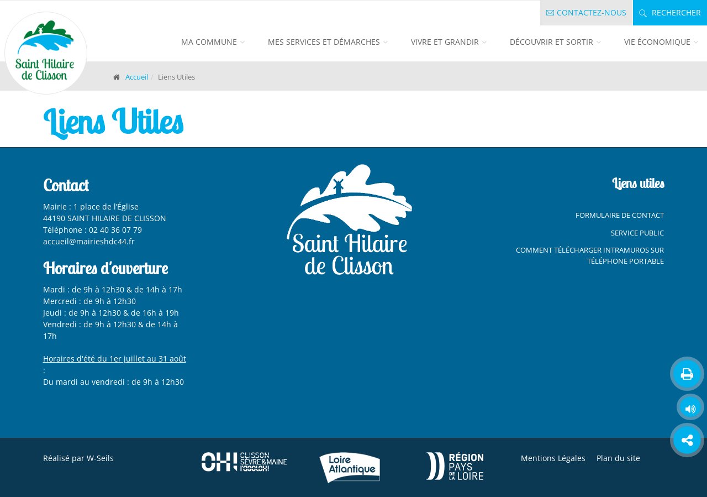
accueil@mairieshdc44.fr (90, 241)
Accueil (136, 77)
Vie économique (657, 41)
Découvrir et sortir (551, 41)
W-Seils (100, 458)
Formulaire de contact (620, 215)
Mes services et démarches (324, 41)
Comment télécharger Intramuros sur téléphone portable (590, 255)
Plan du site (618, 458)
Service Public (637, 233)
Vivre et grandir (445, 41)
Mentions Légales (553, 458)
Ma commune (209, 41)
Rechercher (670, 12)
